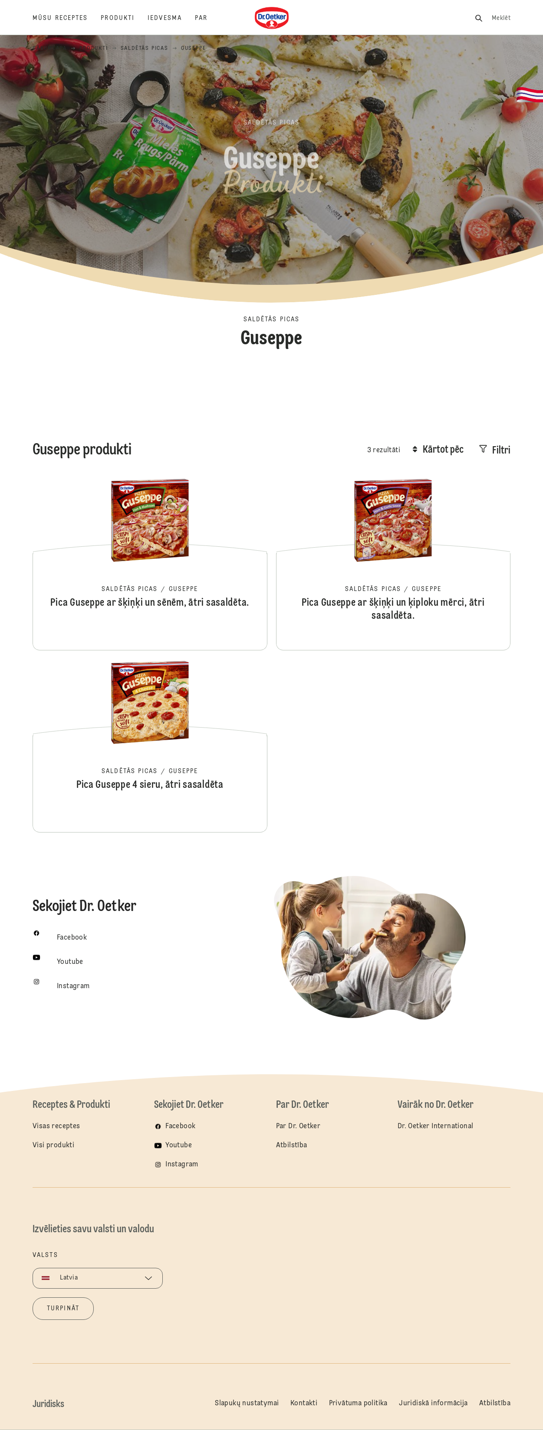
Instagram (181, 1164)
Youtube (178, 1145)
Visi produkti (53, 1145)
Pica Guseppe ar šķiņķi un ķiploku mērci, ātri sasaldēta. (393, 563)
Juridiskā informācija (433, 1403)
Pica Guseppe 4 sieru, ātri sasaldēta (150, 746)
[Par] (207, 18)
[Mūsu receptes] (67, 18)
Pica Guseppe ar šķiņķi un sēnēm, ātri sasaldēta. (150, 563)
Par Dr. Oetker (298, 1126)
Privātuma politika (358, 1403)
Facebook (180, 1126)
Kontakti (303, 1403)
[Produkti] (124, 18)
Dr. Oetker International (436, 1126)
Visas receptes (56, 1126)
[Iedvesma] (171, 18)
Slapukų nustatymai (247, 1403)
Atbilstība (291, 1145)
